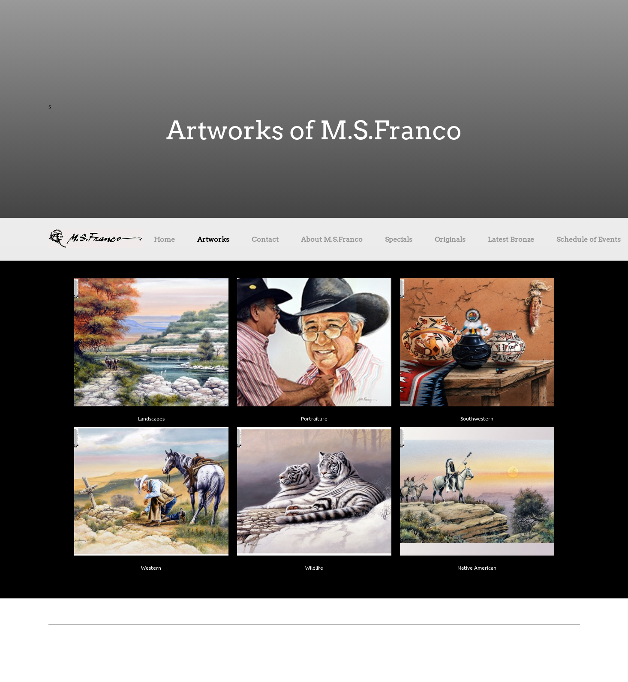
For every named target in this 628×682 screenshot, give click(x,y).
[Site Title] (95, 239)
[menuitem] (164, 241)
